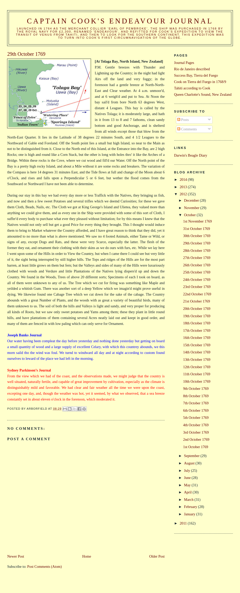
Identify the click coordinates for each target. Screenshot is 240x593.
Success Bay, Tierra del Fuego (196, 75)
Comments (187, 129)
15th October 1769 (196, 345)
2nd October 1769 (196, 439)
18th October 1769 (196, 323)
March (189, 500)
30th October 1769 (196, 236)
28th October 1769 (196, 251)
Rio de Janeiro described (192, 69)
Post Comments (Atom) (44, 566)
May (188, 485)
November (192, 208)
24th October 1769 (196, 280)
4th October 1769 (195, 425)
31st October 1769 (196, 229)
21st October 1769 (196, 301)
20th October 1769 (196, 309)
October (190, 215)
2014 (184, 179)
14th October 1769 (196, 352)
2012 (184, 194)
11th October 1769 (196, 374)
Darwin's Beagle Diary (190, 155)
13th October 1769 (196, 359)
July (187, 470)
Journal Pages (184, 63)
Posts (183, 120)
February (191, 507)
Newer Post (15, 556)
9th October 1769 (195, 389)
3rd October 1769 (196, 432)
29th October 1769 (196, 243)
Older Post (157, 556)
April (188, 492)
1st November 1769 (197, 221)
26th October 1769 (196, 265)
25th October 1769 (196, 272)
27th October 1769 (196, 258)
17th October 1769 (196, 330)
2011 (184, 523)
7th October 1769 (195, 403)
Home (86, 556)
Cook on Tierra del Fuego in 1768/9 (200, 82)
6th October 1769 (195, 410)
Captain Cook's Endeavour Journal (120, 21)
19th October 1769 (196, 316)
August (190, 463)
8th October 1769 (195, 396)
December (192, 200)
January (190, 514)
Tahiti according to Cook (192, 88)
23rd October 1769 (197, 287)
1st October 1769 (195, 447)
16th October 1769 (196, 338)
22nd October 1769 (197, 294)
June (188, 478)
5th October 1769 (195, 418)
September (192, 456)
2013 (184, 187)
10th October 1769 (196, 381)
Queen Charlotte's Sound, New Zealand (203, 94)
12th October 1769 (196, 367)
